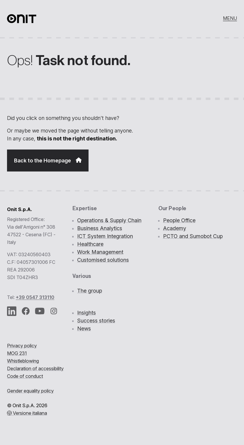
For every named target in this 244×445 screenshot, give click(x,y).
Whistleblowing (23, 361)
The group (89, 291)
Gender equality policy (30, 391)
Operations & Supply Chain (109, 220)
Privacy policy (22, 346)
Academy (174, 228)
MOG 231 (17, 353)
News (84, 328)
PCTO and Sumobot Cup (193, 236)
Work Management (100, 252)
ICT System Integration (105, 236)
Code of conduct (25, 376)
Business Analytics (99, 228)
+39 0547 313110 (35, 297)
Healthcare (90, 244)
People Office (179, 220)
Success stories (96, 320)
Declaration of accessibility (35, 368)
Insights (86, 313)
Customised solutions (103, 260)
